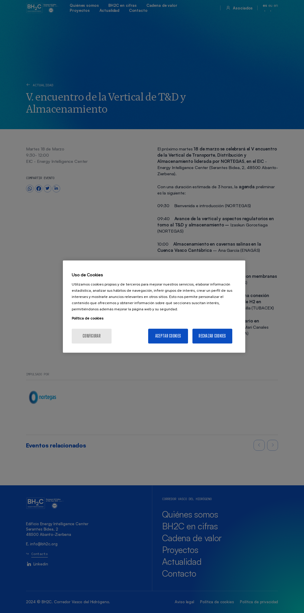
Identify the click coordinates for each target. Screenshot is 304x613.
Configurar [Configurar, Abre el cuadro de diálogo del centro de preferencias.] (92, 335)
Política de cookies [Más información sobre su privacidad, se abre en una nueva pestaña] (87, 318)
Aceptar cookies (168, 335)
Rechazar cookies (212, 335)
